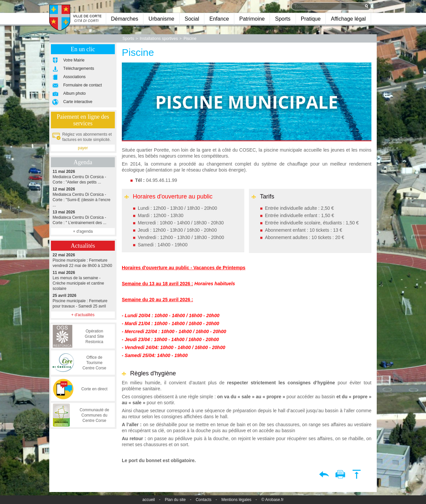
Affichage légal (348, 19)
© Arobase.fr (272, 499)
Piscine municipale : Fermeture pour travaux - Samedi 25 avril (83, 301)
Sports (282, 19)
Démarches (124, 19)
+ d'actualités (83, 315)
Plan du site (175, 499)
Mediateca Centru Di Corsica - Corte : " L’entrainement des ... (83, 217)
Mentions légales (236, 499)
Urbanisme (161, 19)
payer (83, 148)
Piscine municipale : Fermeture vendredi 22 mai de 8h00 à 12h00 (83, 260)
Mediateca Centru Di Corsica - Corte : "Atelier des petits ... (83, 177)
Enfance (219, 19)
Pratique (311, 19)
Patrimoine (252, 19)
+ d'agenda (83, 231)
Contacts (203, 499)
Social (192, 19)
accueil (148, 499)
